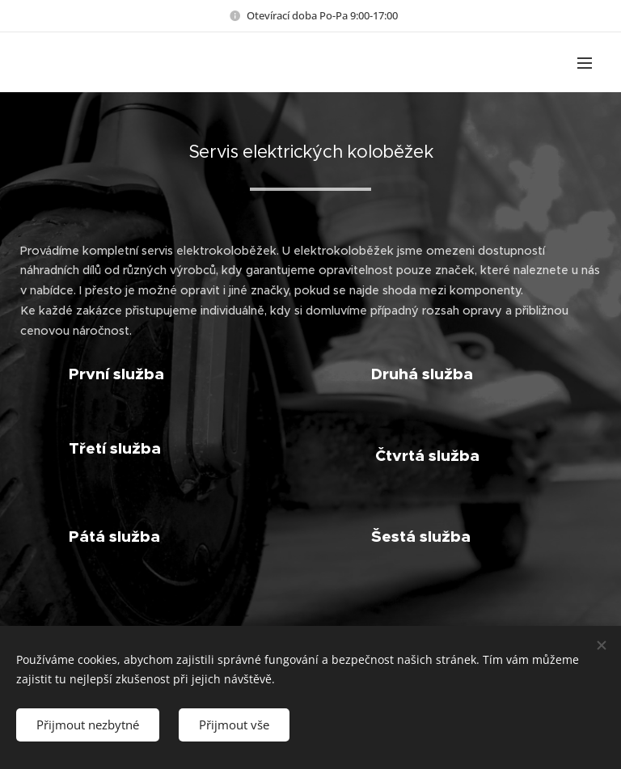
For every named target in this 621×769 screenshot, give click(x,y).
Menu (584, 63)
